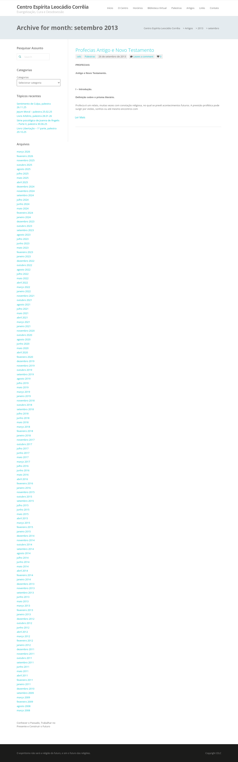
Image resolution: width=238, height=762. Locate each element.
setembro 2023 (25, 230)
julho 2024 (22, 199)
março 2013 (23, 605)
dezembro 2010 (25, 688)
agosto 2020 (23, 339)
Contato (214, 8)
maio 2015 (22, 514)
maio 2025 (22, 177)
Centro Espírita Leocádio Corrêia (53, 7)
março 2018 (23, 426)
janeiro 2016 (24, 487)
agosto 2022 (23, 269)
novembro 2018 (26, 400)
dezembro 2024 (25, 186)
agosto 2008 (23, 706)
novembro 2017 (26, 439)
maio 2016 (22, 474)
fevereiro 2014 (25, 575)
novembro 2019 (26, 365)
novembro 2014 (26, 540)
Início (110, 8)
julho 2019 (22, 383)
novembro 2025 (26, 160)
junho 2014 (23, 562)
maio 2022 (22, 278)
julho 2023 (22, 239)
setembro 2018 (25, 409)
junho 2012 (23, 627)
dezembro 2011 (25, 649)
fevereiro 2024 (25, 212)
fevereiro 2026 (25, 156)
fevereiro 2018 (25, 431)
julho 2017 (22, 448)
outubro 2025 (24, 164)
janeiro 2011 (24, 684)
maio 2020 (22, 348)
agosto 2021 (23, 304)
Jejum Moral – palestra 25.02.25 (34, 111)
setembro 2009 (25, 693)
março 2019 (23, 391)
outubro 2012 (24, 623)
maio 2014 (22, 566)
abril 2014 (22, 570)
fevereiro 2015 (25, 527)
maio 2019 (22, 387)
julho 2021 (22, 308)
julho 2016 (22, 466)
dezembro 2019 (25, 361)
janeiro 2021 (24, 326)
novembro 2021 (26, 295)
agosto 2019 (23, 378)
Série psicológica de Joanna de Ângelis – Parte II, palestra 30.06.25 (38, 122)
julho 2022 (22, 273)
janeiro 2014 (24, 579)
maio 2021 (22, 313)
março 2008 (23, 710)
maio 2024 (22, 208)
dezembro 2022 (25, 260)
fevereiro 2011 (25, 680)
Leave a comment (143, 56)
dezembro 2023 (25, 221)
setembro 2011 (25, 662)
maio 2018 (22, 422)
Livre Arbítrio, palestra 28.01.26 (34, 116)
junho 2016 (23, 470)
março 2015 (23, 522)
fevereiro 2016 (25, 483)
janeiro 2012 (24, 645)
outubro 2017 (24, 444)
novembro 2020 (26, 330)
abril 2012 (22, 631)
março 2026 (23, 151)
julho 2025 (22, 173)
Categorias (23, 77)
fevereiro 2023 (25, 252)
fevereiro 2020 (25, 357)
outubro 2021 (24, 300)
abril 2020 (22, 352)
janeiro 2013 (24, 614)
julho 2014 (22, 557)
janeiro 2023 (24, 256)
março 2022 (23, 287)
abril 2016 (22, 479)
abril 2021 (22, 317)
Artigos (190, 8)
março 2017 (23, 461)
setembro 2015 (25, 500)
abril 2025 (22, 182)
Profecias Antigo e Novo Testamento (114, 50)
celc (79, 56)
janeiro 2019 (24, 396)
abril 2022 (22, 282)
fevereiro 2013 (25, 610)
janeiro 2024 (24, 217)
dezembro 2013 (25, 584)
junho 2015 (23, 509)
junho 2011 (23, 666)
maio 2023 (22, 247)
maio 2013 (22, 601)
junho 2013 (23, 597)
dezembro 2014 (25, 535)
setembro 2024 (25, 195)
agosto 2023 (23, 234)
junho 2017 (23, 453)
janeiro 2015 (24, 531)
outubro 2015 (24, 496)
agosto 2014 (23, 553)
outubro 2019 (24, 370)
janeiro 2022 (24, 291)
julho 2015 (22, 505)
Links (202, 8)
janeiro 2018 (24, 435)
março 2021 (23, 322)
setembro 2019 (25, 374)
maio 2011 (22, 671)
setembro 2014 (25, 549)
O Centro (123, 8)
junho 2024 (23, 204)
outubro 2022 (24, 265)
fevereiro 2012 (25, 640)
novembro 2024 (26, 191)
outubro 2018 (24, 404)
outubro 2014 (24, 544)
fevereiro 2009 (25, 701)
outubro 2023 (24, 226)
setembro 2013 (25, 592)
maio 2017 (22, 457)
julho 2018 (22, 413)
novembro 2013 (26, 588)
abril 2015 (22, 518)
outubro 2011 (24, 658)
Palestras (176, 8)
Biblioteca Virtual (157, 8)
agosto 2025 (23, 169)
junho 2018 (23, 418)
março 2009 (23, 697)
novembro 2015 (26, 492)
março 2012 (23, 636)
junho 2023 (23, 243)
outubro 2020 (24, 335)
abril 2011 (22, 675)
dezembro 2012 (25, 618)
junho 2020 (23, 343)
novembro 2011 (26, 653)
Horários (138, 8)
